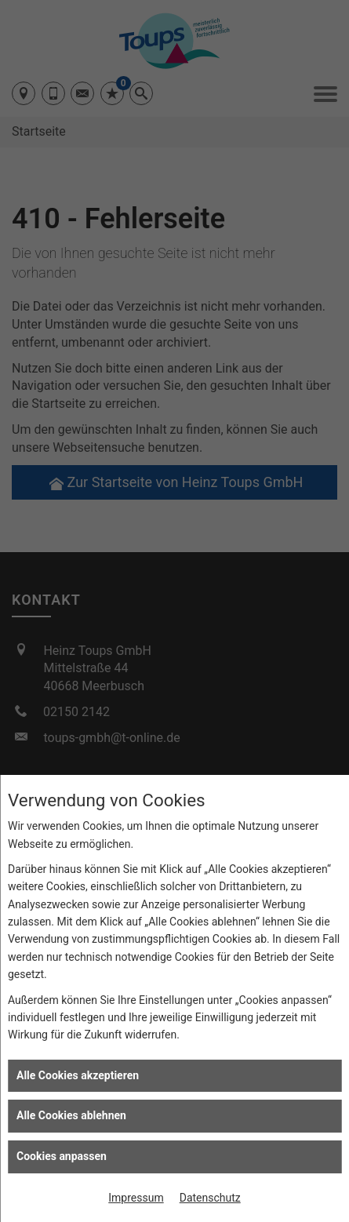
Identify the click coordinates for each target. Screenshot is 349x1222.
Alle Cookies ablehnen (71, 1115)
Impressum (135, 1197)
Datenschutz (210, 1197)
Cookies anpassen (61, 1156)
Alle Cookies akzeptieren (77, 1075)
